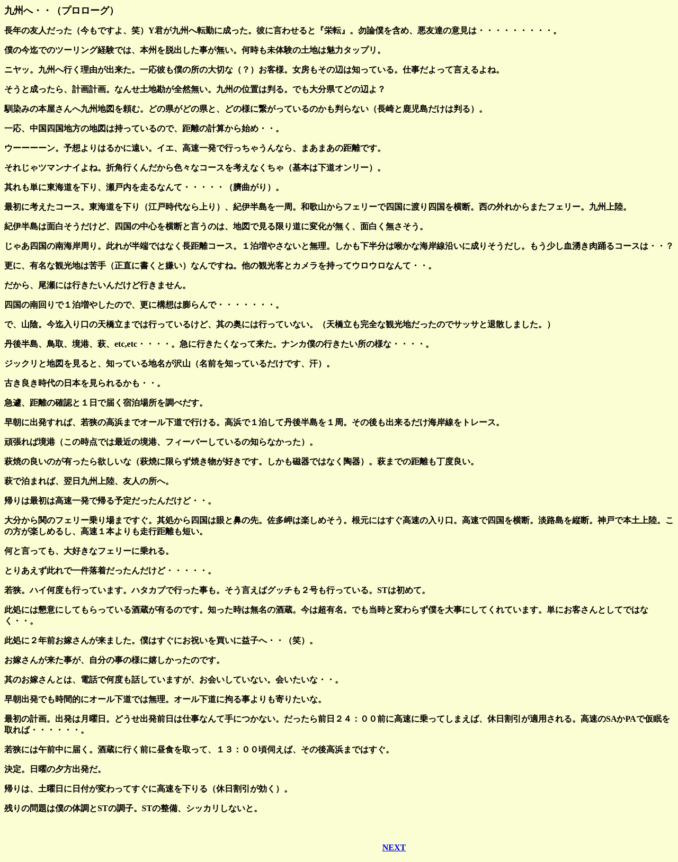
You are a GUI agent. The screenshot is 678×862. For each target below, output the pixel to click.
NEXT (394, 847)
